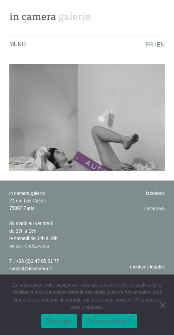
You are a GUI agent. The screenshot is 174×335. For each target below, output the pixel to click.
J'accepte (59, 321)
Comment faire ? (109, 321)
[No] (162, 304)
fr (149, 44)
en (161, 44)
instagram (154, 208)
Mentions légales (147, 266)
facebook (155, 193)
